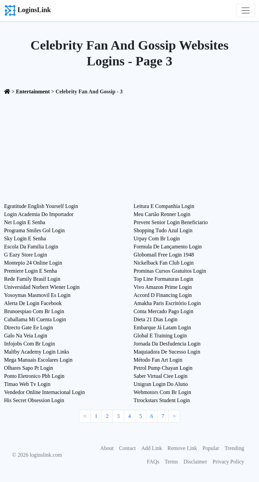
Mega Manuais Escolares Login (38, 360)
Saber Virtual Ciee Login (161, 376)
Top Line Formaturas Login (163, 279)
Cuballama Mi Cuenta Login (35, 319)
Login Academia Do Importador (39, 214)
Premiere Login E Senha (30, 271)
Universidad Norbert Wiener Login (42, 287)
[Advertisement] (129, 149)
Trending (234, 448)
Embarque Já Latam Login (162, 327)
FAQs (153, 461)
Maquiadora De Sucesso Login (167, 352)
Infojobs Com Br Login (29, 344)
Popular (210, 448)
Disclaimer (195, 461)
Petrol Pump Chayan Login (163, 368)
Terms (171, 461)
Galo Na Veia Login (25, 335)
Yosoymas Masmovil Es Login (37, 295)
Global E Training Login (160, 335)
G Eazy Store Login (25, 255)
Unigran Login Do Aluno (161, 384)
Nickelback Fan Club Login (164, 263)
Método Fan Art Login (158, 360)
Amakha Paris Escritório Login (167, 303)
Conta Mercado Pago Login (163, 311)
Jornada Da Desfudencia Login (167, 344)
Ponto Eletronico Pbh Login (34, 376)
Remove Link (182, 448)
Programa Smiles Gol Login (34, 230)
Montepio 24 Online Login (33, 263)
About (107, 448)
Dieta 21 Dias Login (155, 319)
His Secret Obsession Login (34, 400)
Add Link (151, 448)
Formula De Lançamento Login (168, 246)
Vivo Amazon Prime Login (163, 287)
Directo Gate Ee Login (28, 327)
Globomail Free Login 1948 (164, 255)
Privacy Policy (228, 461)
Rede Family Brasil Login (32, 279)
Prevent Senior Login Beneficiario (171, 222)
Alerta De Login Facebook (33, 303)
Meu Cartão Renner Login (162, 214)
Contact (127, 448)
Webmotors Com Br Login (162, 392)
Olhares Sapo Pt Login (28, 368)
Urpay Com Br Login (157, 238)
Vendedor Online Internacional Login (44, 392)
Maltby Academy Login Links (36, 352)
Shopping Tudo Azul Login (163, 230)
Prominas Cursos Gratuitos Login (170, 271)
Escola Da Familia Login (31, 246)
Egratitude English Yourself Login (41, 206)
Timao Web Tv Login (27, 384)
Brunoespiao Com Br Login (34, 311)
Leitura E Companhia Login (164, 206)
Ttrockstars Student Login (162, 400)
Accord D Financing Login (163, 295)
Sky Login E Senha (25, 238)
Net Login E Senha (24, 222)
